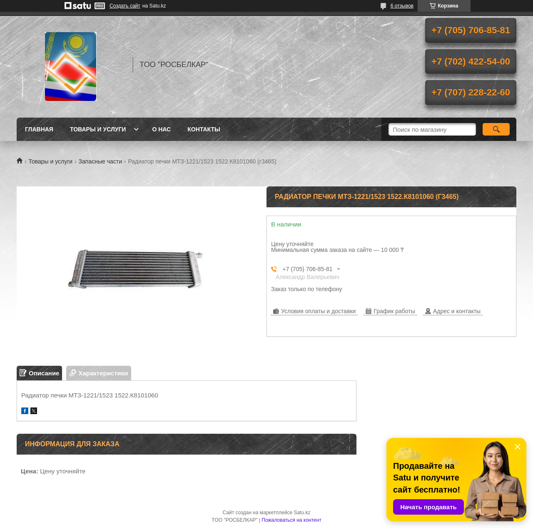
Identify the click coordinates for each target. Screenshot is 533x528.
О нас (161, 129)
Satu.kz (302, 512)
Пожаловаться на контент (291, 520)
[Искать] (496, 129)
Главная (39, 129)
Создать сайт (125, 6)
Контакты (203, 129)
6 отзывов (402, 6)
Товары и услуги (98, 129)
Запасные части (100, 161)
